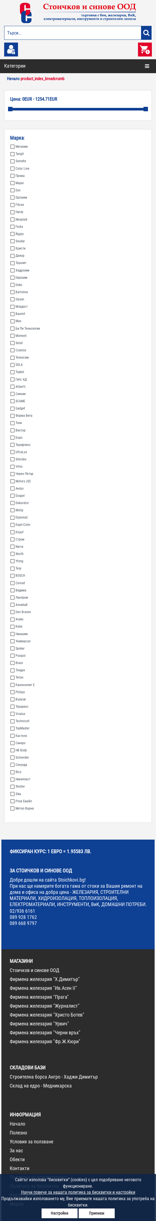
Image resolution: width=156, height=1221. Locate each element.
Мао (16, 321)
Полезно (18, 1133)
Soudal (18, 241)
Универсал (20, 641)
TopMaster (20, 728)
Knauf (17, 532)
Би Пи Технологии (25, 328)
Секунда (19, 765)
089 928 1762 (23, 917)
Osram (17, 299)
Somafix (18, 161)
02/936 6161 (22, 911)
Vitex (16, 466)
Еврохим (19, 278)
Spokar (18, 648)
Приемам (96, 1213)
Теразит (18, 263)
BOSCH (18, 576)
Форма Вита (21, 416)
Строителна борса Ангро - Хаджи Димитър (54, 1077)
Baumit (18, 314)
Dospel (18, 496)
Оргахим (19, 197)
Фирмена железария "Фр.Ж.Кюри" (45, 1041)
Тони (16, 423)
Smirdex (18, 459)
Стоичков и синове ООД (34, 970)
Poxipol (18, 656)
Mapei (17, 183)
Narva (17, 547)
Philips (18, 692)
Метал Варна (22, 808)
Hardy (17, 212)
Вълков (18, 699)
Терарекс (20, 707)
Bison (17, 663)
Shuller (18, 786)
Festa (17, 227)
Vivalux (18, 714)
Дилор (17, 256)
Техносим (20, 357)
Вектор (18, 430)
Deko (16, 285)
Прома (18, 176)
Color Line (20, 169)
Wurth (17, 554)
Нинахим (19, 634)
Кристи (18, 248)
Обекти (17, 1159)
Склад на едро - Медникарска (41, 1086)
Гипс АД (19, 379)
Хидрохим (20, 270)
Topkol (17, 372)
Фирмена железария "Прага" (39, 997)
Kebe (16, 626)
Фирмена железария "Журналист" (45, 1006)
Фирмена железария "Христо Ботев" (47, 1015)
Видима (18, 590)
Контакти (19, 1168)
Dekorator (20, 503)
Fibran (17, 205)
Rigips (17, 234)
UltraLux (19, 452)
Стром (17, 539)
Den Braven (21, 612)
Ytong (17, 561)
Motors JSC (21, 481)
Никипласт (20, 779)
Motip (17, 510)
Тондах (18, 670)
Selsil (17, 343)
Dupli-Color (20, 525)
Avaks (17, 619)
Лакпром (19, 598)
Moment (19, 336)
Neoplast (19, 219)
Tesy (16, 568)
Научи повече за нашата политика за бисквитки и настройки (78, 1192)
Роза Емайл (21, 801)
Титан (17, 677)
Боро (16, 438)
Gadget (18, 408)
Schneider (20, 757)
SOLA (17, 365)
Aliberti (18, 387)
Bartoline (19, 292)
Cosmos (18, 350)
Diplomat (19, 517)
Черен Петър (22, 474)
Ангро (17, 488)
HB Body (19, 750)
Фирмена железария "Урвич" (39, 1024)
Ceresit (18, 583)
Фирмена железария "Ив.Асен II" (43, 988)
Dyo (16, 190)
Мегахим (19, 147)
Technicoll (20, 721)
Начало (17, 1124)
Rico (16, 772)
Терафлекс (21, 445)
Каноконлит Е (23, 685)
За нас (16, 1150)
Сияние (18, 394)
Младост (19, 307)
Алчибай (19, 605)
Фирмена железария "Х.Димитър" (45, 979)
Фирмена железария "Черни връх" (45, 1032)
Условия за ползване (31, 1141)
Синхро (18, 743)
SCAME (18, 401)
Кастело (19, 736)
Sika (16, 794)
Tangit (17, 154)
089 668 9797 (23, 923)
